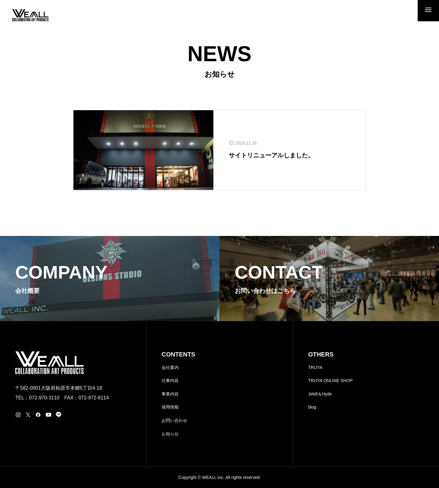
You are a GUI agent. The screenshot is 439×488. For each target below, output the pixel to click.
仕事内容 (170, 380)
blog (312, 407)
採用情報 (170, 407)
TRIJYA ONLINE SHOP (330, 380)
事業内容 (170, 393)
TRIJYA (315, 367)
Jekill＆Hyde (320, 393)
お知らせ (170, 433)
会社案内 (170, 367)
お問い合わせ (174, 420)
